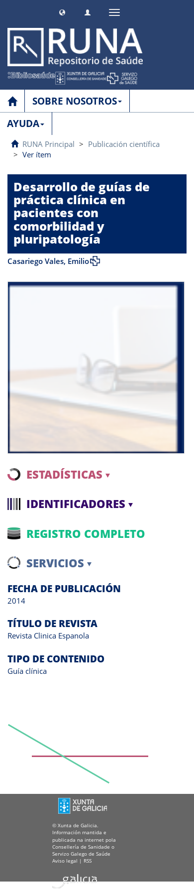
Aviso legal (65, 860)
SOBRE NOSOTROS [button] (77, 101)
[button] (62, 11)
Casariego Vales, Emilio (48, 261)
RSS (88, 860)
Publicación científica (124, 144)
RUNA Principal (48, 144)
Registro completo (85, 533)
